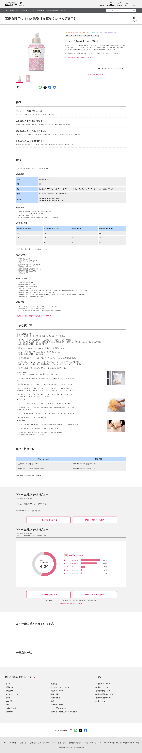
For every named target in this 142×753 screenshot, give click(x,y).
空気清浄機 (9, 691)
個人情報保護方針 (75, 743)
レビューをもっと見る (48, 520)
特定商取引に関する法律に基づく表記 (125, 743)
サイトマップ (104, 743)
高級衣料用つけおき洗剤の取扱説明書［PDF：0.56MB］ (34, 316)
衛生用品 (54, 684)
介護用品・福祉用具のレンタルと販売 (64, 712)
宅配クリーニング (57, 691)
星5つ (66, 560)
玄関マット (9, 687)
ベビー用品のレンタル (58, 708)
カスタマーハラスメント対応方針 (54, 743)
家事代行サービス (102, 687)
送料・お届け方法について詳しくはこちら (111, 68)
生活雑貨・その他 (57, 705)
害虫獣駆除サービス (103, 691)
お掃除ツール (10, 712)
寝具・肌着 (55, 694)
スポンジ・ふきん (12, 708)
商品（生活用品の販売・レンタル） (19, 677)
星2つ (66, 570)
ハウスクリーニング (103, 684)
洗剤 (7, 705)
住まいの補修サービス (104, 698)
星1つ (66, 573)
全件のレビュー (76, 555)
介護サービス (100, 701)
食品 (52, 701)
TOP (5, 743)
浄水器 (8, 698)
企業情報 (13, 743)
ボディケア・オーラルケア (60, 687)
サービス (98, 677)
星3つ (66, 567)
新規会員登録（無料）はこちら (71, 603)
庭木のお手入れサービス (104, 694)
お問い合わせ (34, 743)
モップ (8, 684)
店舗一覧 (23, 743)
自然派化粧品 (55, 698)
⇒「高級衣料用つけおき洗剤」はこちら (78, 57)
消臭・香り (9, 701)
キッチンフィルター (13, 694)
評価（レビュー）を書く (94, 520)
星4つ (66, 563)
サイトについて (90, 743)
